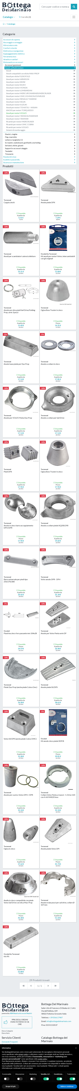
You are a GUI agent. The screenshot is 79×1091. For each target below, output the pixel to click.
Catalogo (9, 17)
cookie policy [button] (42, 1059)
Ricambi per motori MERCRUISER (40, 121)
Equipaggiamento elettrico (39, 53)
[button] (76, 1048)
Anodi (40, 70)
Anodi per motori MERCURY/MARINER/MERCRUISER (40, 93)
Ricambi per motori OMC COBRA (40, 124)
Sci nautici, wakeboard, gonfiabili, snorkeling (40, 142)
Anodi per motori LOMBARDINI (40, 90)
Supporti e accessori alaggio (40, 148)
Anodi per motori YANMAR (40, 118)
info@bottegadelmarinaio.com (59, 1021)
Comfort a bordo (39, 48)
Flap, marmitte (40, 137)
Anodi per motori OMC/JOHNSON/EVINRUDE (40, 96)
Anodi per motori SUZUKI (40, 104)
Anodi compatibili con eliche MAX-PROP (40, 73)
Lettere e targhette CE (40, 139)
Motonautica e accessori (39, 62)
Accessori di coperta (39, 39)
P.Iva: (43, 1025)
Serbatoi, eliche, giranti (40, 145)
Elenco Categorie (7, 1031)
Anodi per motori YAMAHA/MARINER (40, 116)
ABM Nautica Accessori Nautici (21, 1013)
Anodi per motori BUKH (40, 84)
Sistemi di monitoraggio (40, 130)
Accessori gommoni (40, 65)
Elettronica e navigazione (39, 50)
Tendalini (40, 151)
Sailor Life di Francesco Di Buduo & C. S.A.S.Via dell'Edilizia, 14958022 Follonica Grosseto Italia (58, 1011)
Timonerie (40, 154)
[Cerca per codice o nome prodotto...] (55, 6)
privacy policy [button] (23, 1054)
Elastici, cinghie (40, 134)
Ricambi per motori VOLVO (40, 127)
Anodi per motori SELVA (40, 101)
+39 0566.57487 (56, 1017)
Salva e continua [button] (67, 1086)
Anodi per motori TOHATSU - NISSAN (40, 107)
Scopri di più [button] (11, 1086)
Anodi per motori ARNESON (40, 79)
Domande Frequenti (10, 1042)
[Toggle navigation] (74, 17)
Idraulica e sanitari (39, 59)
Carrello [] (25, 17)
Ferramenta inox (39, 56)
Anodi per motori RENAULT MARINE (40, 99)
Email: (43, 1021)
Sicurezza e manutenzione (39, 162)
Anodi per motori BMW (40, 82)
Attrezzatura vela (39, 45)
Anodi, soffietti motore (40, 68)
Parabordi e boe (39, 156)
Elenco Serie (6, 1033)
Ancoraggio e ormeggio (39, 42)
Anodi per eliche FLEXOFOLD (40, 76)
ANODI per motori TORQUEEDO (40, 110)
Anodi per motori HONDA (40, 87)
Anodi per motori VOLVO (40, 113)
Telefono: (45, 1017)
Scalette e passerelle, (39, 159)
